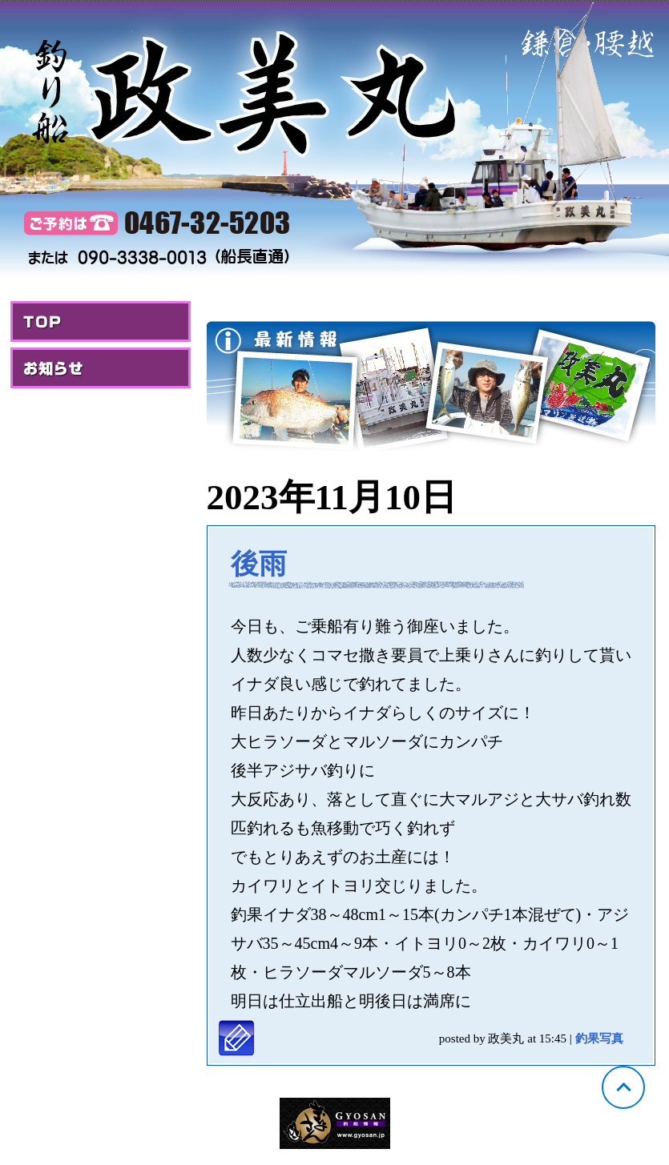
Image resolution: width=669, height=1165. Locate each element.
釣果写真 (599, 1038)
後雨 (259, 564)
